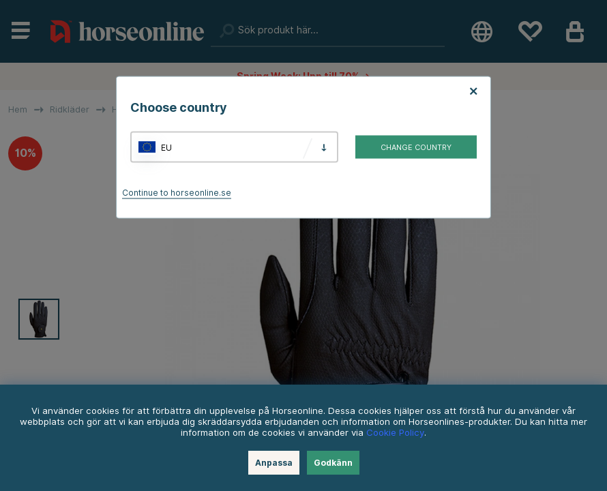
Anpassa (274, 463)
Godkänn (333, 463)
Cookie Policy (395, 432)
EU (166, 147)
